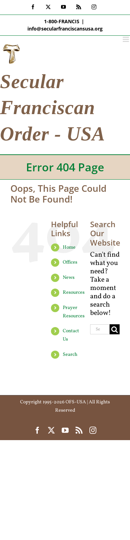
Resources (74, 292)
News (69, 277)
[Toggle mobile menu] (126, 39)
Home (69, 247)
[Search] (115, 329)
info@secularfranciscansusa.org (65, 28)
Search (70, 354)
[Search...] (100, 329)
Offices (70, 262)
